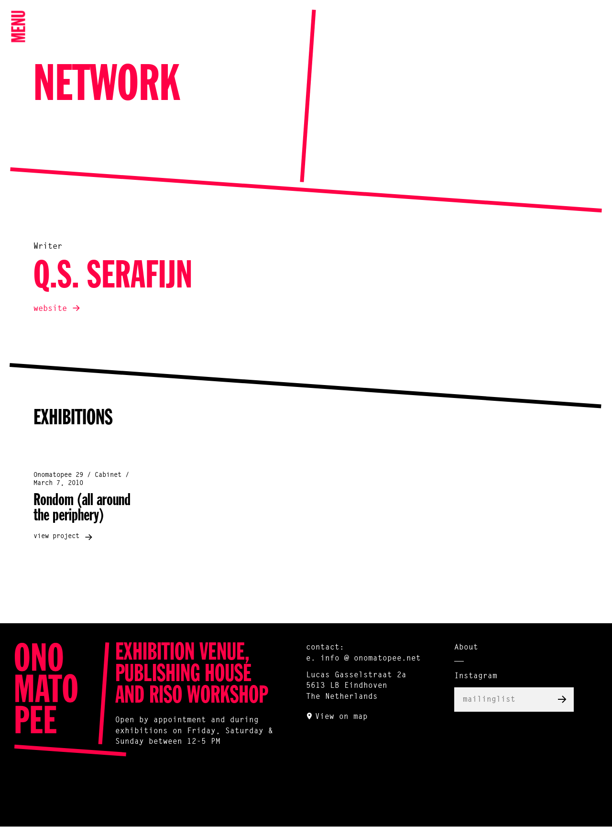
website (50, 309)
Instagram (475, 676)
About (466, 647)
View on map (341, 717)
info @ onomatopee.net (370, 658)
